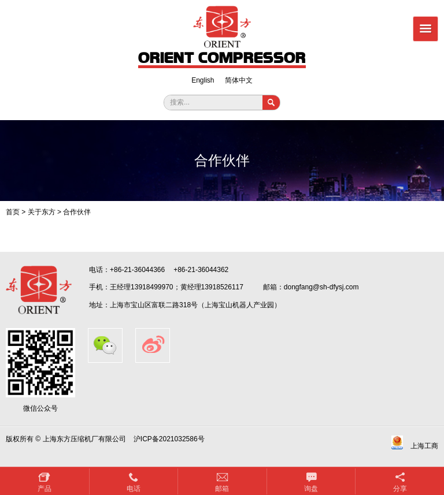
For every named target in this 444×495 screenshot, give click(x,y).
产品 (44, 489)
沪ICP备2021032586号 (169, 439)
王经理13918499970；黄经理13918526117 (176, 287)
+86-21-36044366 (137, 270)
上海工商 (424, 445)
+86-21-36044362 (200, 270)
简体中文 (239, 80)
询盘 (311, 489)
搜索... (180, 102)
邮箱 (222, 489)
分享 (400, 489)
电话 (133, 489)
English (202, 80)
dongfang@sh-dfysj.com (321, 287)
